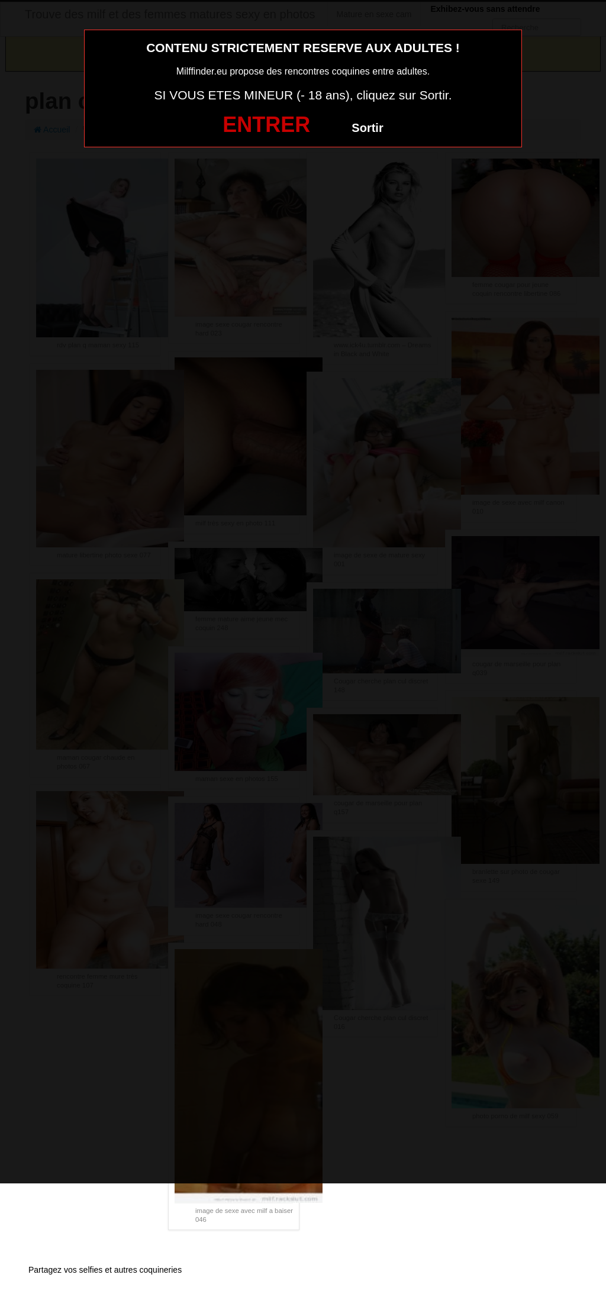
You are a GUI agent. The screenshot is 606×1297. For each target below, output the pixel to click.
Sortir (367, 127)
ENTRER (266, 124)
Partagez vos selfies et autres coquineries (105, 1270)
